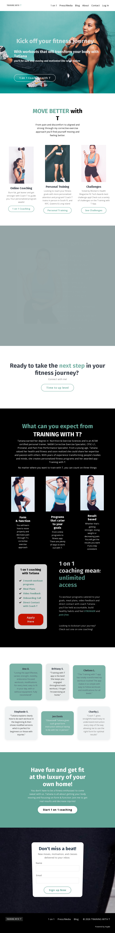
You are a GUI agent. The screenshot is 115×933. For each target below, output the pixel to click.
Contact (95, 5)
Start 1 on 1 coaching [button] (57, 809)
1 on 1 (54, 5)
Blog (77, 5)
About (85, 5)
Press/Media (66, 5)
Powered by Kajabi (102, 926)
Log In (105, 5)
